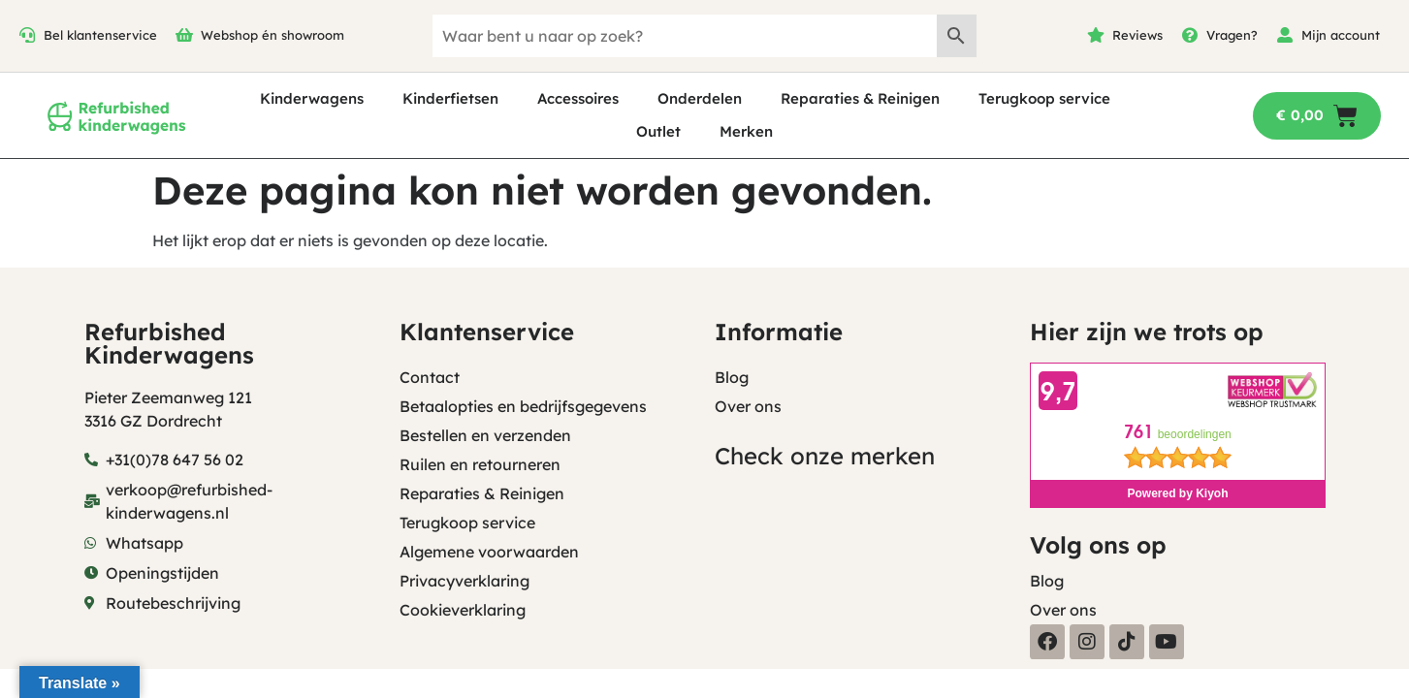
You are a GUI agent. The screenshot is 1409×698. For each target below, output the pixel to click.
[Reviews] (1096, 35)
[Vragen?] (1190, 35)
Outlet (658, 131)
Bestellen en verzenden (485, 435)
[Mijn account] (1285, 35)
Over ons (748, 406)
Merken (746, 131)
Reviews (1137, 35)
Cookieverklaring (463, 609)
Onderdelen (699, 98)
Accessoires (578, 98)
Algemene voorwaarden (489, 551)
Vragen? (1232, 35)
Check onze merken (825, 455)
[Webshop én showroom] (184, 35)
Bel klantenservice (100, 35)
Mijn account (1340, 35)
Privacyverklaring (464, 580)
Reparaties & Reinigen (860, 98)
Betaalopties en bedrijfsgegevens (523, 406)
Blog (732, 377)
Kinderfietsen (450, 98)
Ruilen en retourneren (480, 464)
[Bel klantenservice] (27, 35)
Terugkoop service (1044, 98)
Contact (430, 377)
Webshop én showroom (272, 35)
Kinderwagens (312, 98)
